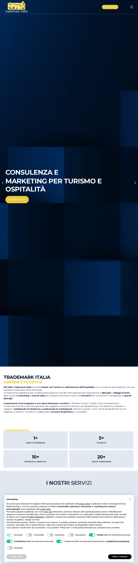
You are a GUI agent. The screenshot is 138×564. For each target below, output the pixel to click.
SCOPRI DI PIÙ (17, 199)
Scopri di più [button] (16, 557)
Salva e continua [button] (119, 557)
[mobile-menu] (129, 7)
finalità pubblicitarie (36, 517)
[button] (3, 183)
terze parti (48, 512)
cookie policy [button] (45, 509)
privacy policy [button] (84, 504)
